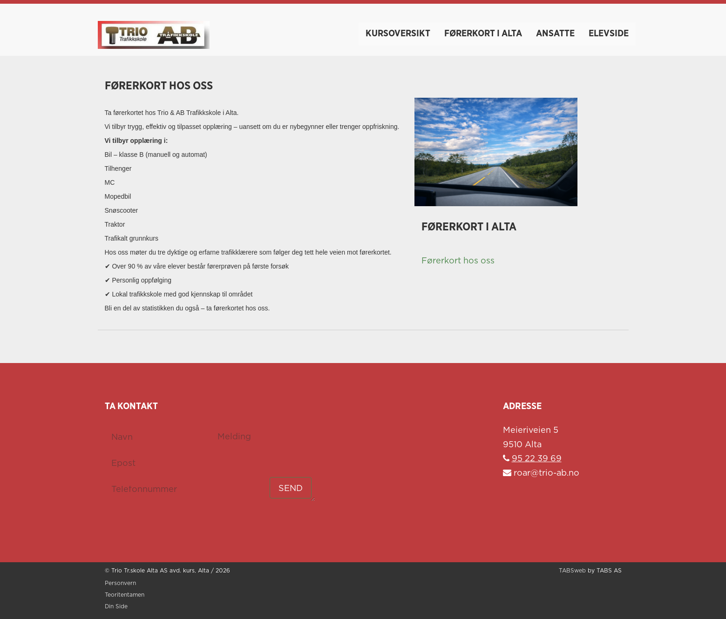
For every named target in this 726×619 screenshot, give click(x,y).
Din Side (116, 606)
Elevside (609, 33)
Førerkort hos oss (458, 261)
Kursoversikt (398, 33)
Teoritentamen (124, 595)
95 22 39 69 (537, 459)
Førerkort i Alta (483, 33)
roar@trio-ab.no (541, 473)
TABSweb (572, 570)
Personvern (120, 583)
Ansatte (555, 33)
